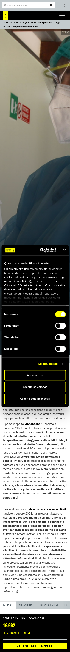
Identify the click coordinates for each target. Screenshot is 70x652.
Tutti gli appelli (27, 22)
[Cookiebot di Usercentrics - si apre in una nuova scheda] (41, 250)
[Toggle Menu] (62, 15)
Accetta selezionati (35, 387)
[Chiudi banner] (64, 250)
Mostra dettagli (48, 363)
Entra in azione (10, 22)
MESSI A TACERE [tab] (49, 605)
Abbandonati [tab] (26, 605)
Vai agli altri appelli (35, 646)
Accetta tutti (35, 375)
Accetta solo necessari (35, 398)
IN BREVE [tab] (8, 605)
